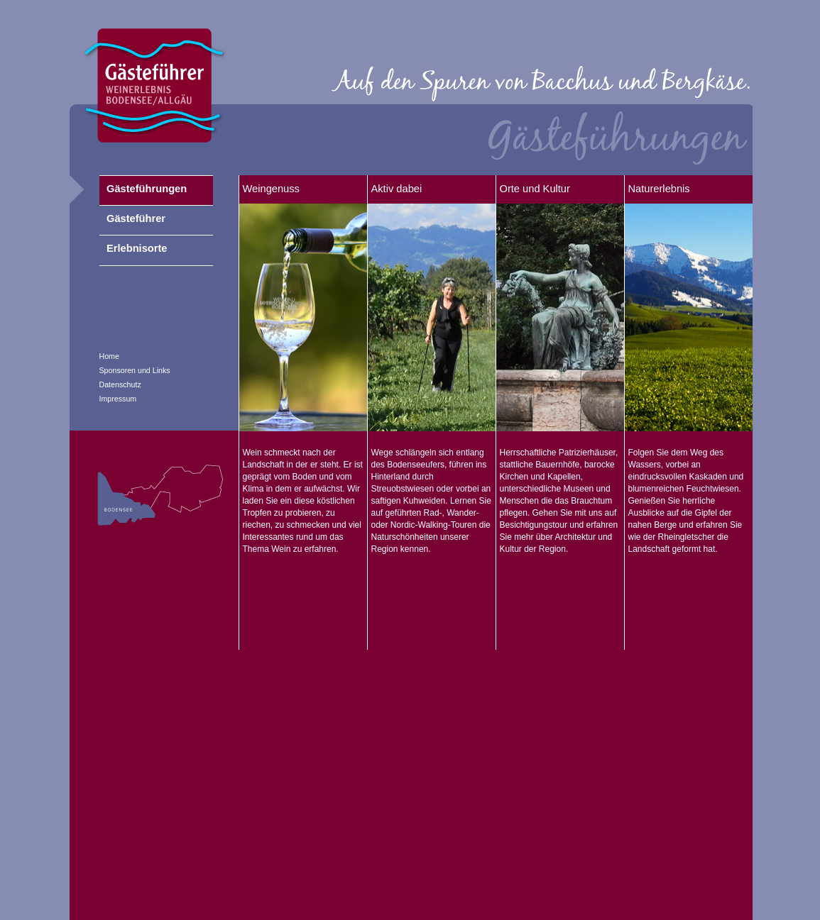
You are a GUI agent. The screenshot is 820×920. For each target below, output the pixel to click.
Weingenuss (271, 188)
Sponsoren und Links (134, 370)
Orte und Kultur (535, 188)
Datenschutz (120, 384)
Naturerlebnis (659, 188)
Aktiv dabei (396, 188)
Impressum (118, 398)
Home (109, 356)
